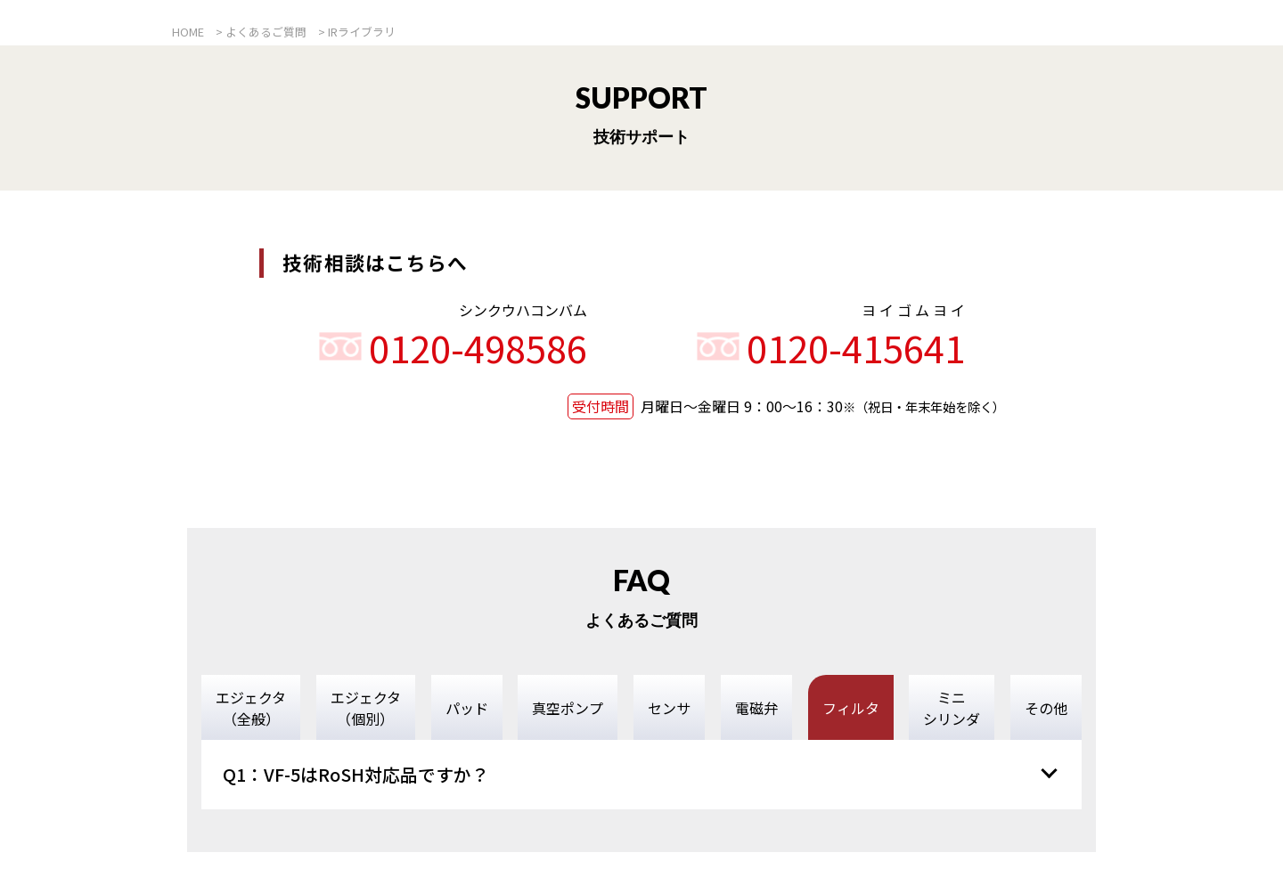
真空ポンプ (567, 708)
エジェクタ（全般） (251, 707)
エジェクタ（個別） (366, 707)
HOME (188, 31)
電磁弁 (756, 708)
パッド (466, 708)
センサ (669, 708)
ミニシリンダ (951, 707)
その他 (1046, 708)
